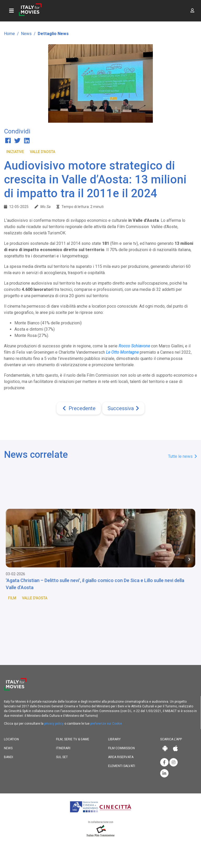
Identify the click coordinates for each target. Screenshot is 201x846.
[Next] (123, 408)
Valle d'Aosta (42, 152)
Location (11, 739)
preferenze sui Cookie (106, 723)
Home (9, 33)
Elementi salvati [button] (121, 766)
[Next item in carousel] (189, 559)
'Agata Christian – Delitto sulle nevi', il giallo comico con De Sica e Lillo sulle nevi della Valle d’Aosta (95, 584)
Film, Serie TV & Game (72, 739)
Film (12, 598)
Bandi (8, 757)
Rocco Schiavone (134, 345)
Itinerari (63, 748)
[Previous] (79, 408)
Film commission (121, 748)
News (26, 33)
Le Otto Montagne (122, 352)
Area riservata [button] (120, 757)
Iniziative (15, 152)
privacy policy (54, 723)
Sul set (62, 757)
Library (114, 739)
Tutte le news (182, 456)
